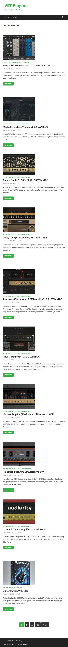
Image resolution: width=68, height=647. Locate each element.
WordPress (15, 644)
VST (19, 68)
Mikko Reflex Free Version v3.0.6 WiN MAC (26, 126)
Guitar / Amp (7, 62)
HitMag (25, 644)
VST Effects (27, 62)
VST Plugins (15, 5)
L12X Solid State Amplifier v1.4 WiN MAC (25, 529)
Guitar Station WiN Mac (15, 590)
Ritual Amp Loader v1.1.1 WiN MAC (22, 356)
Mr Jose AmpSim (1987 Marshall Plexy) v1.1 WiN (28, 414)
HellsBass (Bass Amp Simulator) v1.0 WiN (24, 471)
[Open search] (62, 17)
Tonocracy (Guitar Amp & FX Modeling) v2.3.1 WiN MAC (32, 299)
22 (38, 625)
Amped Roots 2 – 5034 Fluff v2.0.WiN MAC (25, 180)
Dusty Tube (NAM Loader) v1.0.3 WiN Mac (25, 237)
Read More (7, 83)
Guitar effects (17, 62)
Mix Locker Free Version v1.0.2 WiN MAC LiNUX (28, 65)
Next (45, 625)
